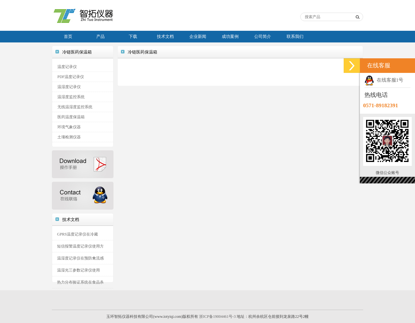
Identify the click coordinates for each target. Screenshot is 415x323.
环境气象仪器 (69, 127)
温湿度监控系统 (71, 97)
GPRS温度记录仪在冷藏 (77, 234)
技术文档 (165, 36)
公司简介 (262, 36)
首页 (68, 36)
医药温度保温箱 (71, 117)
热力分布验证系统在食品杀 (80, 282)
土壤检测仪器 (69, 137)
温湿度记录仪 (69, 87)
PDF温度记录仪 (70, 77)
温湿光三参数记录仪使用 (78, 270)
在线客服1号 (383, 80)
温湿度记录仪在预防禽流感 (80, 258)
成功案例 (230, 36)
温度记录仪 (67, 66)
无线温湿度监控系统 (74, 107)
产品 (100, 36)
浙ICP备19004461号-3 (217, 316)
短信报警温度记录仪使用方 (80, 246)
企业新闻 (197, 36)
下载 (133, 36)
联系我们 (295, 36)
